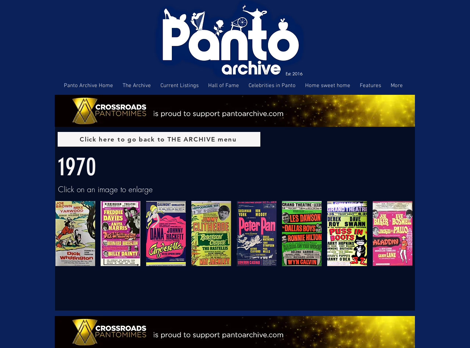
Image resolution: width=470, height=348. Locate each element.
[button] (75, 233)
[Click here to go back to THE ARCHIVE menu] (159, 139)
